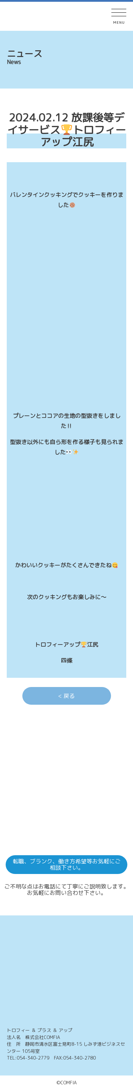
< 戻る (66, 696)
